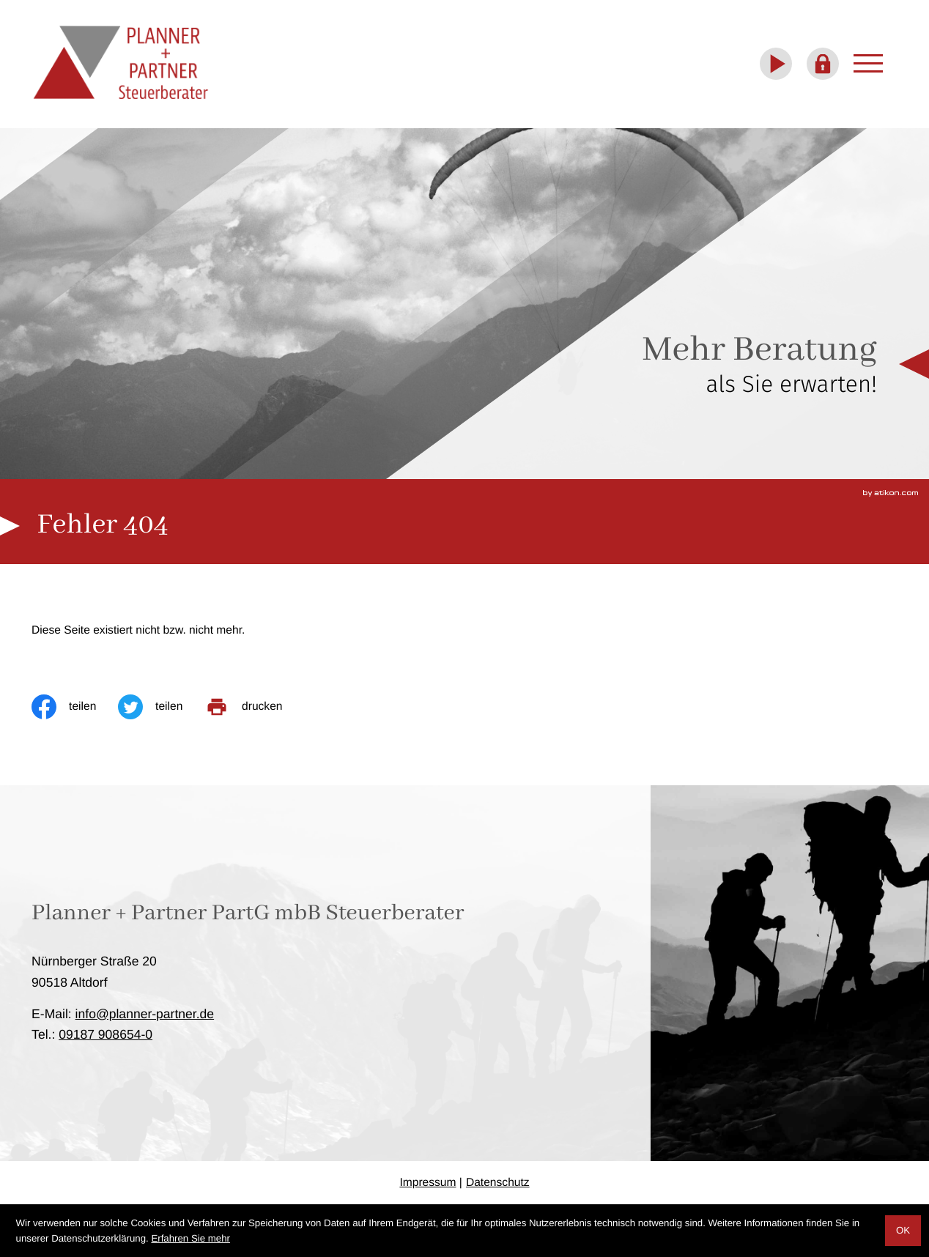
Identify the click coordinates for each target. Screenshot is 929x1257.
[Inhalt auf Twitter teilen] (161, 707)
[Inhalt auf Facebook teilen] (75, 707)
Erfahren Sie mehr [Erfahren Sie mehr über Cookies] (190, 1238)
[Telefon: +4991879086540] (105, 1034)
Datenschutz (498, 1182)
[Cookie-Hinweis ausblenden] (903, 1230)
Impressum (427, 1182)
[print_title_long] (254, 707)
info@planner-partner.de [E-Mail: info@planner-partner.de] (145, 1013)
